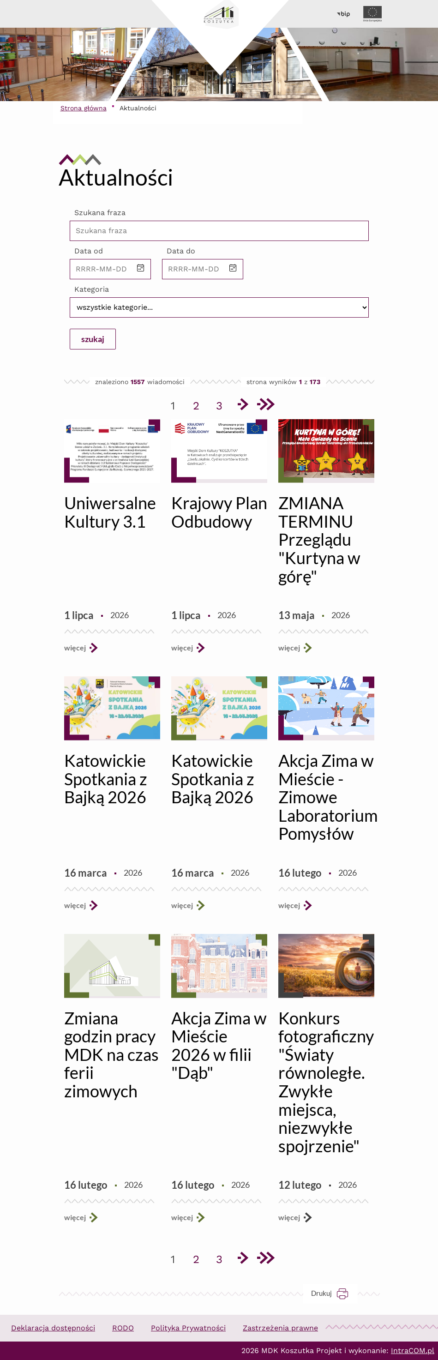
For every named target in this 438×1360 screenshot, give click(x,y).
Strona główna (83, 108)
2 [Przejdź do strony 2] (199, 404)
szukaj (92, 339)
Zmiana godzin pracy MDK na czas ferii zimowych (111, 1054)
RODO (123, 1328)
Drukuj (334, 1293)
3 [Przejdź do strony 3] (222, 404)
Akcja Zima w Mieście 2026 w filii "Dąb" (219, 1045)
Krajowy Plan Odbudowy (219, 512)
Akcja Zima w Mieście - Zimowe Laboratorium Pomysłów (328, 796)
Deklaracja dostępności (53, 1328)
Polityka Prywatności (188, 1328)
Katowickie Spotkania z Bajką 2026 (105, 778)
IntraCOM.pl (412, 1350)
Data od (88, 251)
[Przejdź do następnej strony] (242, 406)
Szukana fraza (100, 212)
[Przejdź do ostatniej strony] (265, 406)
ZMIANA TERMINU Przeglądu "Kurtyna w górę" (319, 539)
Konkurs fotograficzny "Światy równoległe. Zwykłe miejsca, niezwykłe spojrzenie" (326, 1082)
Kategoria (91, 289)
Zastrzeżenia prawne (280, 1328)
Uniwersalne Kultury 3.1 (110, 512)
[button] (141, 269)
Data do (181, 251)
